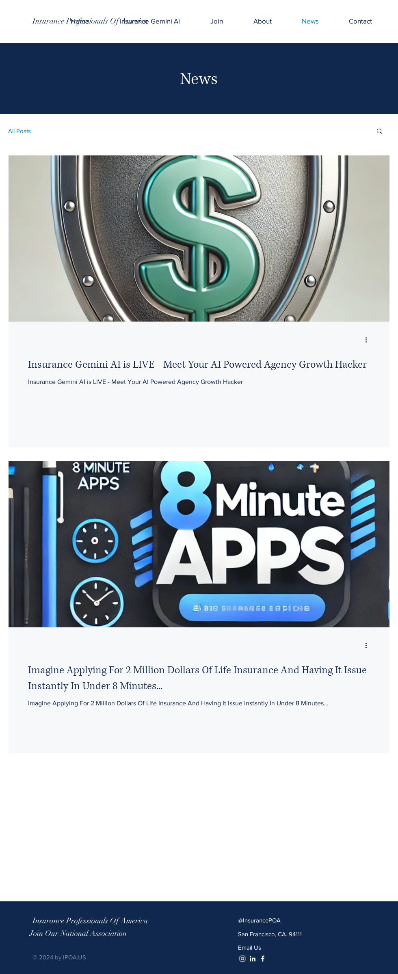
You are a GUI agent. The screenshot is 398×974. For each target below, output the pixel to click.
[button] (379, 131)
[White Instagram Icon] (242, 959)
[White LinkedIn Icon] (253, 959)
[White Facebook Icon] (263, 959)
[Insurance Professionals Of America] (90, 21)
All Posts (19, 130)
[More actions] (369, 340)
